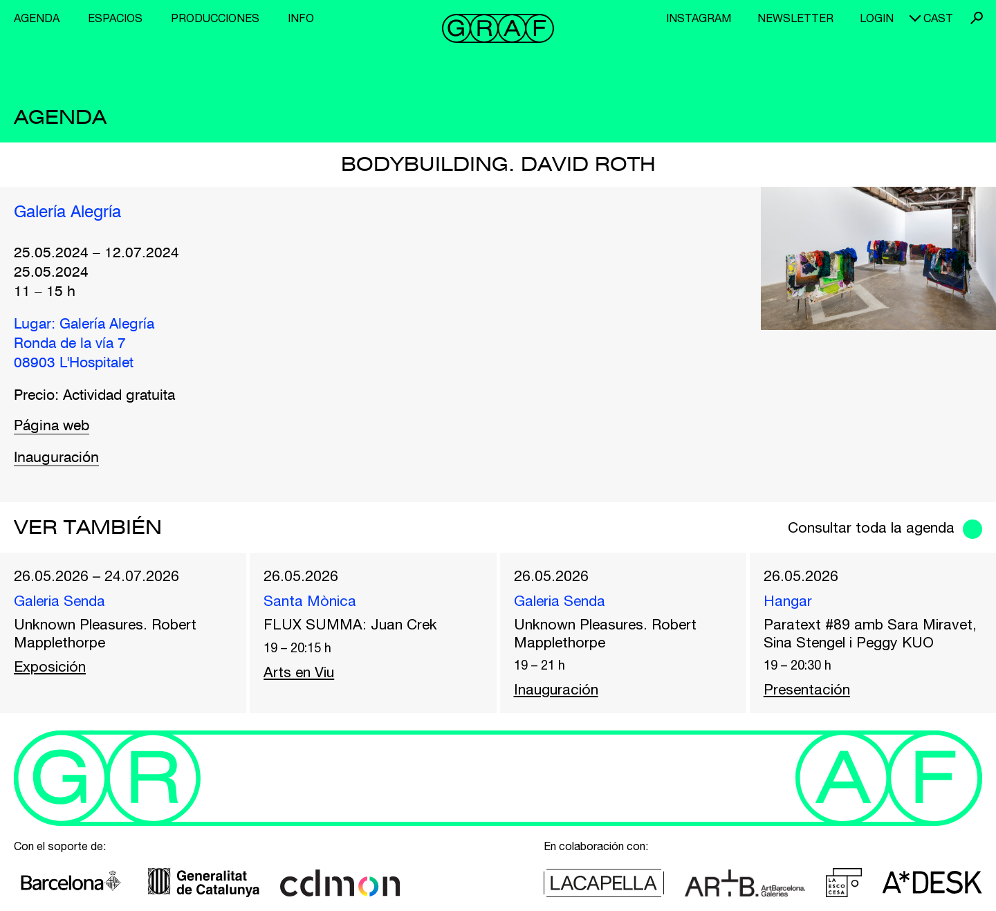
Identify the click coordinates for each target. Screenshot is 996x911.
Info (301, 18)
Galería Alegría (67, 213)
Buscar (976, 18)
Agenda (36, 18)
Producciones (215, 18)
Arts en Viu (299, 671)
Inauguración (56, 458)
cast (938, 18)
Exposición (50, 666)
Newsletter (795, 18)
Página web (51, 426)
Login (877, 18)
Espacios (115, 18)
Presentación (807, 689)
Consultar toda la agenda (871, 527)
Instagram (698, 18)
